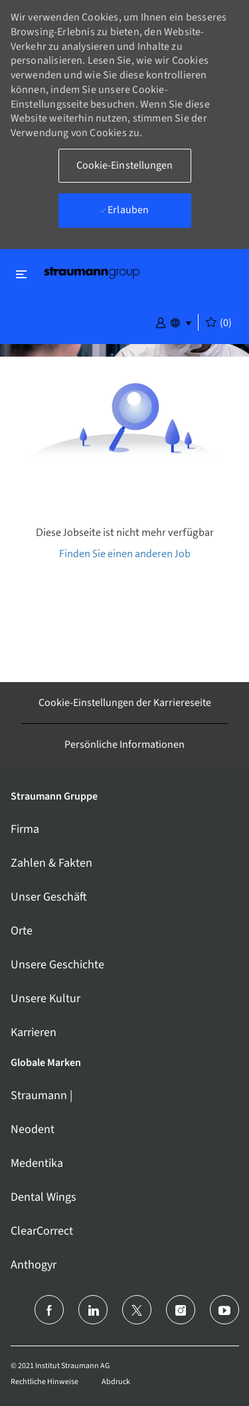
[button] (160, 321)
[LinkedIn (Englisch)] (93, 1309)
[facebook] (49, 1309)
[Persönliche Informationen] (124, 744)
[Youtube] (224, 1309)
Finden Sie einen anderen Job (125, 554)
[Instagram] (180, 1309)
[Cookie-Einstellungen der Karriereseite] (124, 702)
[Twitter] (136, 1309)
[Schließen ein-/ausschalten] (21, 274)
